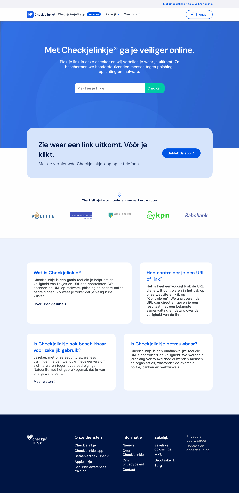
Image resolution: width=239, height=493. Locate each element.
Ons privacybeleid (133, 462)
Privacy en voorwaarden (196, 438)
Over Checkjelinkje (50, 304)
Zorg (158, 466)
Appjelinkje (83, 462)
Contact (129, 470)
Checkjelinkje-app (89, 451)
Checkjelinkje (85, 445)
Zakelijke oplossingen (164, 447)
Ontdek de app (181, 153)
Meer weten (44, 382)
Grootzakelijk (164, 460)
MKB (158, 455)
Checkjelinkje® (41, 14)
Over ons (130, 14)
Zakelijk (111, 14)
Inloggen (199, 14)
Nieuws (129, 445)
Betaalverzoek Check (92, 456)
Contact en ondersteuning (197, 448)
